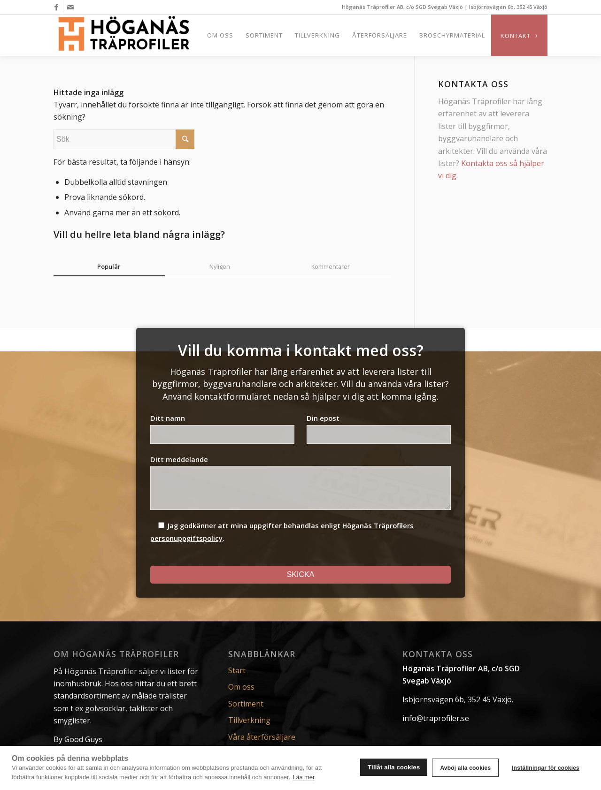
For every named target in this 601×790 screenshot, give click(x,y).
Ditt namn (222, 428)
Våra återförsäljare (261, 737)
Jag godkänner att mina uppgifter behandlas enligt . (282, 532)
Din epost (379, 428)
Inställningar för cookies (545, 768)
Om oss (241, 687)
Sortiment (245, 704)
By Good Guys (78, 739)
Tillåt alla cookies (394, 767)
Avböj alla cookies (465, 768)
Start (237, 670)
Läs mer (304, 777)
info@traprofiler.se (435, 718)
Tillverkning (249, 720)
